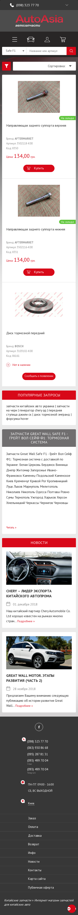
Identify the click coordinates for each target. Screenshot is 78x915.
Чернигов (46, 503)
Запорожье (38, 470)
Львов (18, 486)
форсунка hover (17, 418)
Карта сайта (37, 879)
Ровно (65, 492)
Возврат (33, 844)
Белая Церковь (30, 465)
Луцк (9, 486)
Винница (62, 465)
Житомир (23, 470)
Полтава (53, 492)
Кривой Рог (38, 481)
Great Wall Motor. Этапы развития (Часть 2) (30, 678)
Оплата (33, 827)
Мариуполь (31, 486)
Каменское (62, 475)
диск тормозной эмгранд (52, 414)
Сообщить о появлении (39, 376)
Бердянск (48, 465)
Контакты (34, 870)
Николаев (13, 492)
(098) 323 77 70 (27, 5)
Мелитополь (49, 486)
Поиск (71, 51)
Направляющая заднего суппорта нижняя (35, 229)
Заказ (32, 818)
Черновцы (61, 503)
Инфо (32, 853)
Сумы (10, 497)
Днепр (10, 470)
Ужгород (37, 497)
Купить (39, 168)
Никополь (28, 492)
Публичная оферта (41, 887)
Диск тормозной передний (25, 333)
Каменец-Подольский (38, 475)
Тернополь (22, 497)
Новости (34, 862)
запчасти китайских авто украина (30, 406)
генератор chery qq (33, 410)
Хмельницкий (15, 503)
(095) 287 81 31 (37, 754)
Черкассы (32, 503)
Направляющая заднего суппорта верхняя (36, 125)
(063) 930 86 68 (37, 748)
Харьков (50, 497)
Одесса (41, 492)
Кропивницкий (57, 481)
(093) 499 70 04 (41, 761)
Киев (9, 481)
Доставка (35, 836)
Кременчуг (21, 481)
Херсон (62, 497)
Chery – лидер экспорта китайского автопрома (29, 593)
